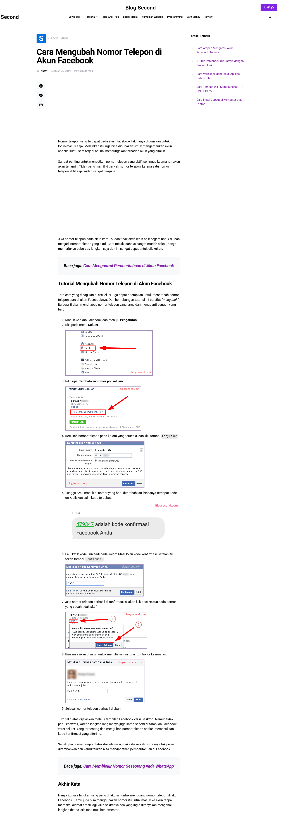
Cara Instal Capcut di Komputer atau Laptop (219, 102)
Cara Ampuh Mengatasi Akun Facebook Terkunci (215, 50)
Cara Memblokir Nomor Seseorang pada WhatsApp (128, 768)
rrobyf (44, 72)
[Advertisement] (119, 110)
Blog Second (140, 7)
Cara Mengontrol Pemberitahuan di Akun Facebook (128, 267)
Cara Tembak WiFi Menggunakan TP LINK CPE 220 (219, 89)
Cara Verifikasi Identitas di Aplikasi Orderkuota (218, 76)
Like (269, 7)
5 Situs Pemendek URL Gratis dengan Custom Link (220, 63)
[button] (276, 17)
